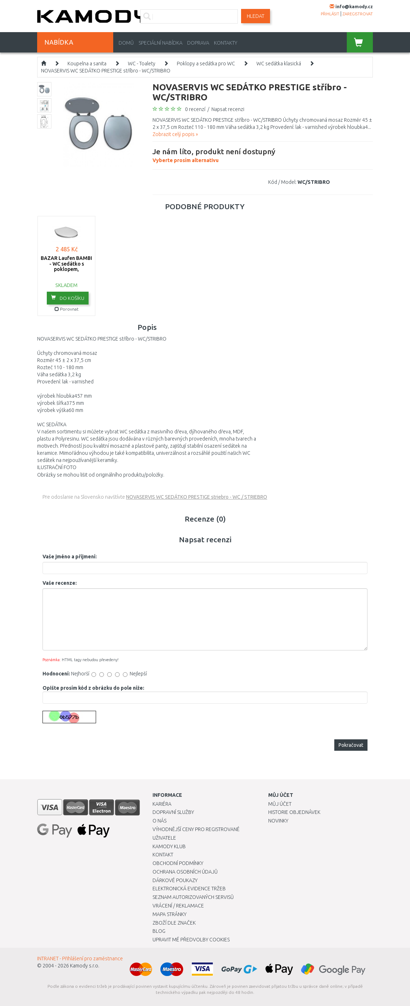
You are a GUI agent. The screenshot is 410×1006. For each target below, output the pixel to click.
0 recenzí (195, 109)
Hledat (255, 16)
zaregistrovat (357, 14)
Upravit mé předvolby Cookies (191, 939)
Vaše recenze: (59, 583)
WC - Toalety (141, 63)
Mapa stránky (169, 914)
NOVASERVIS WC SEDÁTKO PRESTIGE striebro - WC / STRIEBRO (196, 497)
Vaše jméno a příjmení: (69, 556)
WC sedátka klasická (278, 63)
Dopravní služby (173, 812)
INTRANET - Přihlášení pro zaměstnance (80, 958)
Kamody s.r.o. (84, 966)
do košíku (67, 298)
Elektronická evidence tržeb (189, 888)
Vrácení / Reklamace (178, 906)
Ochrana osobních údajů (185, 872)
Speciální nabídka (160, 43)
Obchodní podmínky (177, 863)
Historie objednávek (294, 812)
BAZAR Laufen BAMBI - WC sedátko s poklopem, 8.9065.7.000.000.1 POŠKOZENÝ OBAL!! (66, 269)
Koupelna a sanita (87, 63)
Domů (126, 43)
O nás (159, 821)
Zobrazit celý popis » (175, 134)
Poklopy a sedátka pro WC (206, 63)
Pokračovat (351, 745)
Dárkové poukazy (175, 880)
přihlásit (330, 14)
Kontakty (225, 43)
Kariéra (161, 804)
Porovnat (67, 309)
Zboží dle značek (174, 923)
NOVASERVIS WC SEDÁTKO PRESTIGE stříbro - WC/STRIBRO (105, 71)
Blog (158, 931)
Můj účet (279, 804)
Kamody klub (169, 846)
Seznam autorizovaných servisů (193, 897)
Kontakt (162, 854)
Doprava (198, 43)
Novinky (278, 821)
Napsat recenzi (227, 109)
